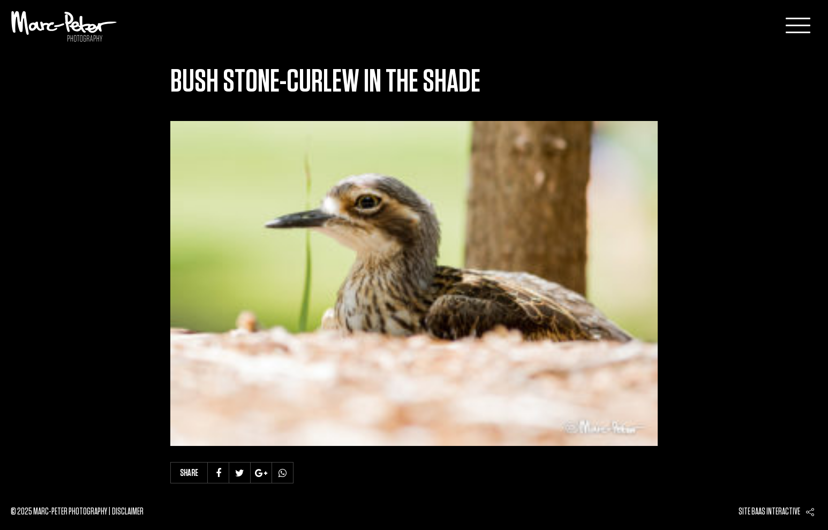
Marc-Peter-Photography (64, 26)
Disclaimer (128, 512)
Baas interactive (775, 512)
